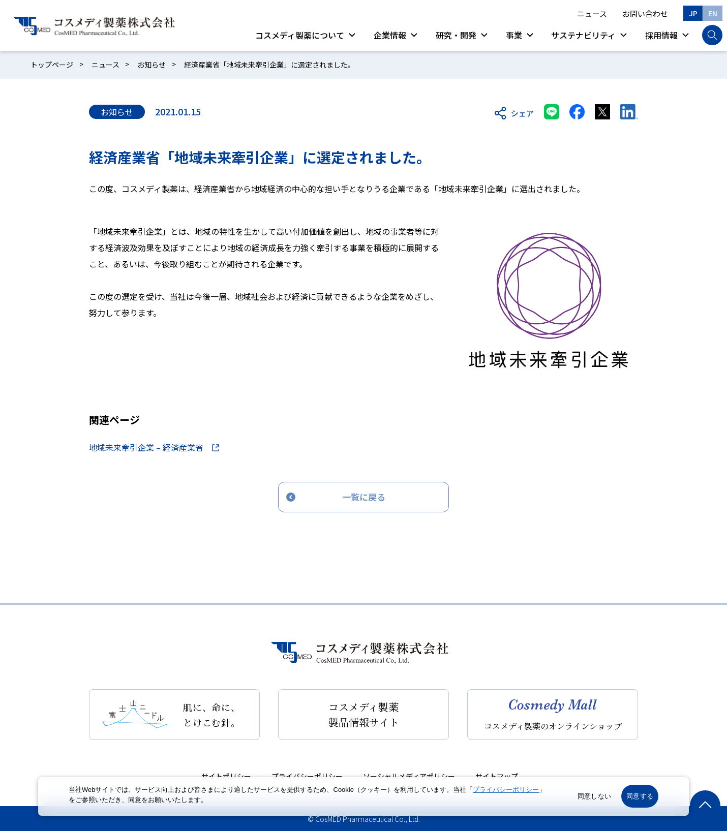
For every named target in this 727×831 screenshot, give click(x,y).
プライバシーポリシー (307, 776)
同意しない (594, 796)
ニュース (592, 13)
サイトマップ (496, 776)
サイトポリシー (226, 776)
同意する (639, 796)
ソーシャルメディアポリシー (409, 776)
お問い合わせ (645, 13)
